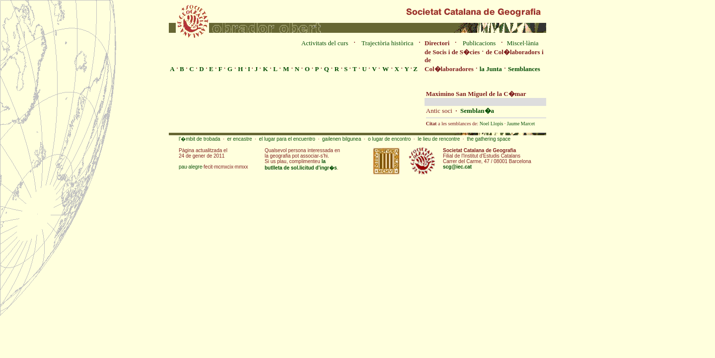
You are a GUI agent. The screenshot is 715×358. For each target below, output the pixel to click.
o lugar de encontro (389, 139)
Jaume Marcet (521, 123)
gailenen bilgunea (341, 139)
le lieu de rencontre (439, 139)
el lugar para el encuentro (287, 139)
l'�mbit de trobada (199, 139)
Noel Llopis (491, 123)
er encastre (239, 139)
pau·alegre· (191, 167)
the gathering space (488, 139)
